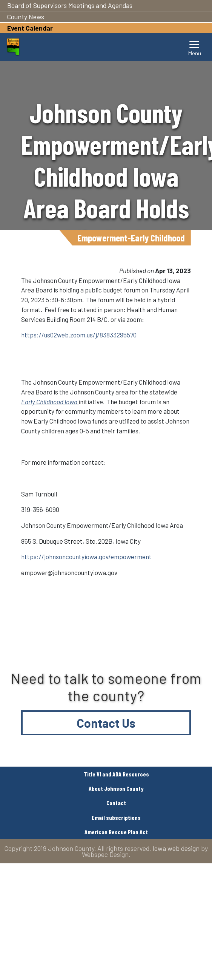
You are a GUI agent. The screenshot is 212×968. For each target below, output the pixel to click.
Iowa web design (176, 848)
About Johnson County (116, 788)
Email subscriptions (116, 817)
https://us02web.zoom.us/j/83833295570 (79, 335)
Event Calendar (30, 28)
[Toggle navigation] (194, 47)
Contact (116, 802)
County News (25, 16)
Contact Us (106, 723)
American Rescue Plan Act (116, 831)
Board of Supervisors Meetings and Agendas (69, 5)
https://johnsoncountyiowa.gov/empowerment (86, 556)
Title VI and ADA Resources (116, 774)
